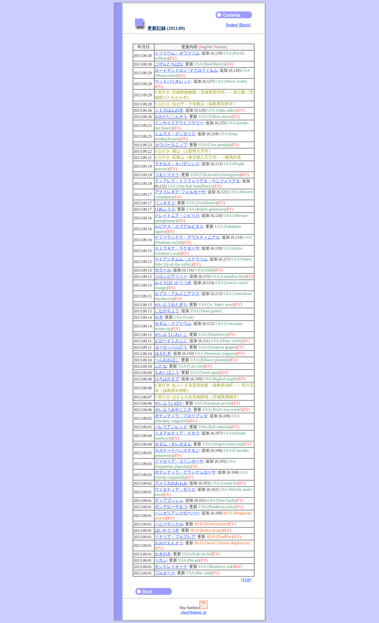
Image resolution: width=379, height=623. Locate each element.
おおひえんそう (169, 543)
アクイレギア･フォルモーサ (180, 192)
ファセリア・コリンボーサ (179, 461)
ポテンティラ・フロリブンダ (181, 416)
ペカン (161, 560)
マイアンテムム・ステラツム (181, 259)
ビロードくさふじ (171, 341)
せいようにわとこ (171, 334)
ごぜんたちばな (169, 64)
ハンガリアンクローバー (177, 513)
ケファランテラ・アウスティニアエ (187, 237)
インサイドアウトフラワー (179, 123)
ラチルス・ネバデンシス (177, 164)
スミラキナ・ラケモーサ (177, 248)
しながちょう (167, 311)
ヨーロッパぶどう (171, 347)
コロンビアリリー (171, 276)
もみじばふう (167, 372)
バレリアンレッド (171, 427)
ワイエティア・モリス (175, 489)
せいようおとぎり (171, 304)
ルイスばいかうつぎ (173, 283)
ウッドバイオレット (173, 81)
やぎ (159, 317)
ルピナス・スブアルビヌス (179, 226)
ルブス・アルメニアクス (177, 293)
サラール (163, 270)
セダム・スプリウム (173, 323)
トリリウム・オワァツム (177, 53)
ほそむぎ (163, 353)
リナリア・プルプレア (175, 536)
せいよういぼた (169, 403)
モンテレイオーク (171, 566)
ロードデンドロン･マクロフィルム (186, 70)
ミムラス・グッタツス (175, 134)
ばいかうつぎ (167, 530)
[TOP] (246, 580)
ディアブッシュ (169, 500)
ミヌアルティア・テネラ (177, 433)
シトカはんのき (169, 110)
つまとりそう (167, 174)
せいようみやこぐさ (173, 409)
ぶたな (161, 366)
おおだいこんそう (171, 116)
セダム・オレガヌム (173, 444)
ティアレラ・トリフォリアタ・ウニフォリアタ (197, 181)
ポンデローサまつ (171, 507)
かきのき (163, 554)
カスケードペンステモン (177, 450)
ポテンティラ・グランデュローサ (185, 472)
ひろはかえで (167, 379)
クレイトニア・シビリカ (177, 215)
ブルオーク (165, 573)
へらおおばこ (167, 360)
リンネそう (165, 203)
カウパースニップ (171, 145)
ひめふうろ (165, 209)
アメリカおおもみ (171, 483)
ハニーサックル (169, 524)
